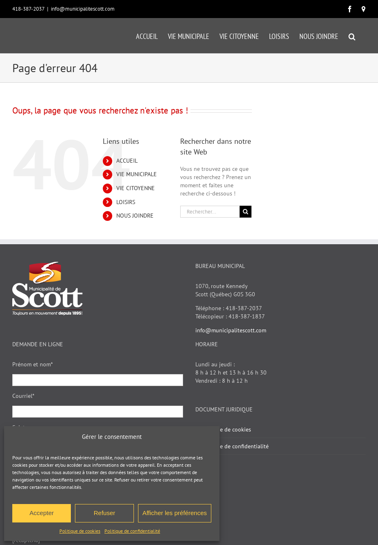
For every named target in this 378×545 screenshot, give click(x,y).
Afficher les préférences (175, 512)
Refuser (104, 512)
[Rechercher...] (210, 212)
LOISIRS (125, 202)
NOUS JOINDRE (135, 215)
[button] (352, 35)
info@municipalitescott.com (83, 8)
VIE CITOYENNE (135, 188)
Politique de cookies (79, 531)
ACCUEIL (127, 160)
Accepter (41, 512)
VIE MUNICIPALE (136, 174)
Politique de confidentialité (132, 531)
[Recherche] (245, 212)
